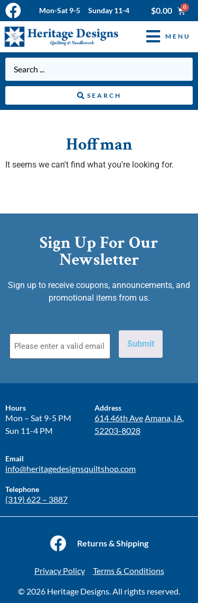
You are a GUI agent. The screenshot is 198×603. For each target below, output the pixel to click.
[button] (160, 36)
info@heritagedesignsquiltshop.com (70, 468)
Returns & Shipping (112, 543)
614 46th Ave (119, 418)
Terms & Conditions (128, 570)
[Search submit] (99, 95)
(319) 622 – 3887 (36, 499)
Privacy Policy (59, 570)
